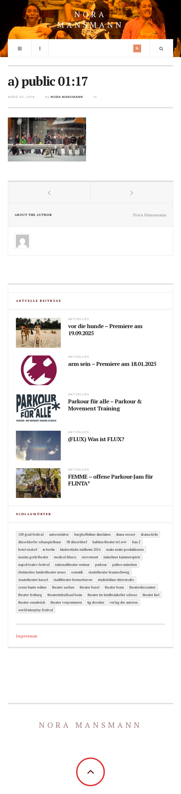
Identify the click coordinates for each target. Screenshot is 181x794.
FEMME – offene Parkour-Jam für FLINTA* (110, 480)
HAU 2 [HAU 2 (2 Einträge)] (136, 542)
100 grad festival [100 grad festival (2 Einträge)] (31, 534)
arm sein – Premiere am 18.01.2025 (112, 363)
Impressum (26, 636)
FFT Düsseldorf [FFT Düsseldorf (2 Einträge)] (77, 542)
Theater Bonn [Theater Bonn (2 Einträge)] (114, 587)
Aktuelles (78, 319)
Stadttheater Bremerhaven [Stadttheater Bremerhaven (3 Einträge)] (72, 579)
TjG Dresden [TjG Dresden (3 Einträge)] (95, 602)
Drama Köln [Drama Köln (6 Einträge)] (149, 534)
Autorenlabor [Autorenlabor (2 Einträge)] (59, 534)
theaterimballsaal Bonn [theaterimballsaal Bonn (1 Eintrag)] (64, 594)
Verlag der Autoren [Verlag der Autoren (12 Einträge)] (124, 602)
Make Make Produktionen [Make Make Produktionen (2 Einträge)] (125, 549)
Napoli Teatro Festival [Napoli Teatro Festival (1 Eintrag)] (34, 564)
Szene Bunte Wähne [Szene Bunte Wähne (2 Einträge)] (32, 587)
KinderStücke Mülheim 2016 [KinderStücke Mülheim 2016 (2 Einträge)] (80, 549)
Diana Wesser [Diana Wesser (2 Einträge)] (125, 534)
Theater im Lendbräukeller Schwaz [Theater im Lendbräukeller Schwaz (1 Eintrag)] (112, 594)
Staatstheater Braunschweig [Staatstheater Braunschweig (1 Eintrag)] (108, 572)
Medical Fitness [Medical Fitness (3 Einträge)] (65, 557)
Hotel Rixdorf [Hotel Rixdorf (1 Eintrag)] (27, 549)
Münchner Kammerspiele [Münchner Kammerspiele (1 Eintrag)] (122, 557)
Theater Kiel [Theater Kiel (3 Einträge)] (151, 594)
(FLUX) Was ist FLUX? (96, 439)
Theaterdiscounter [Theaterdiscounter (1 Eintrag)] (142, 587)
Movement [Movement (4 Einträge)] (90, 557)
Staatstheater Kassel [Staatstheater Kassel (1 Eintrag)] (33, 579)
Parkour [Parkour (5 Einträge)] (101, 564)
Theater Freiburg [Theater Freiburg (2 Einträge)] (30, 594)
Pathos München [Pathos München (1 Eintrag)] (124, 564)
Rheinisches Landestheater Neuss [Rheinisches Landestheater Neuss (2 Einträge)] (42, 572)
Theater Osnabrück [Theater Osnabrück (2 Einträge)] (31, 602)
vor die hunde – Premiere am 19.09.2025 (105, 329)
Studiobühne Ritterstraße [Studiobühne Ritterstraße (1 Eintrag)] (116, 579)
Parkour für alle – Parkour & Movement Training (105, 405)
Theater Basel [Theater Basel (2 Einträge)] (89, 587)
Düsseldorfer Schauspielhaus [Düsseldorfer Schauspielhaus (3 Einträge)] (39, 542)
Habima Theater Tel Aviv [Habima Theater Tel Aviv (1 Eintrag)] (110, 542)
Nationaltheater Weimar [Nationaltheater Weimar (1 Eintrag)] (72, 564)
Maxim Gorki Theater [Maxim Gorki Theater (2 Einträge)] (33, 557)
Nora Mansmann (90, 19)
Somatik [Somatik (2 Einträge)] (77, 572)
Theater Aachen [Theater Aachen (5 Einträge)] (63, 587)
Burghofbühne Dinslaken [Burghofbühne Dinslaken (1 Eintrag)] (92, 534)
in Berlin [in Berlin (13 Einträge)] (49, 549)
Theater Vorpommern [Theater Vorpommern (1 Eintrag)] (66, 602)
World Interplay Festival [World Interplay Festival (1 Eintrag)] (35, 610)
